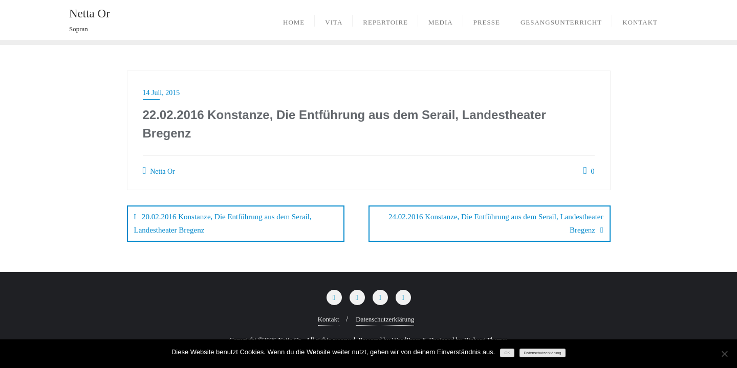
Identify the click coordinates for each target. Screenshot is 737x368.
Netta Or (159, 171)
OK (507, 353)
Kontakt (328, 319)
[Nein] (724, 354)
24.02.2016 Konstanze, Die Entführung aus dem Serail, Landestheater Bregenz (495, 223)
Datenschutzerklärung (385, 319)
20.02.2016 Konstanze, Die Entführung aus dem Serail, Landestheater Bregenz (223, 223)
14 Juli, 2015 (161, 93)
